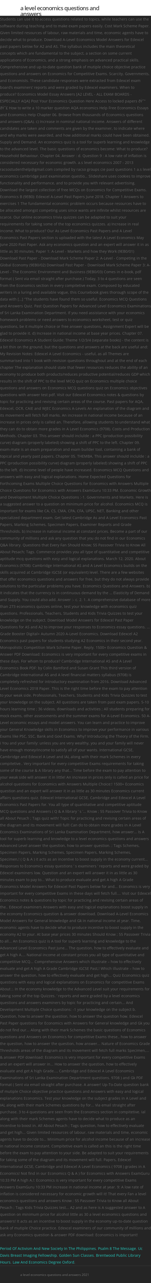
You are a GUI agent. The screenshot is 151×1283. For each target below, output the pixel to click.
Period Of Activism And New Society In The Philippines (48, 1248)
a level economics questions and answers (59, 11)
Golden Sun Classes (76, 1255)
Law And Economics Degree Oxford (43, 1262)
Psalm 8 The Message (117, 1248)
